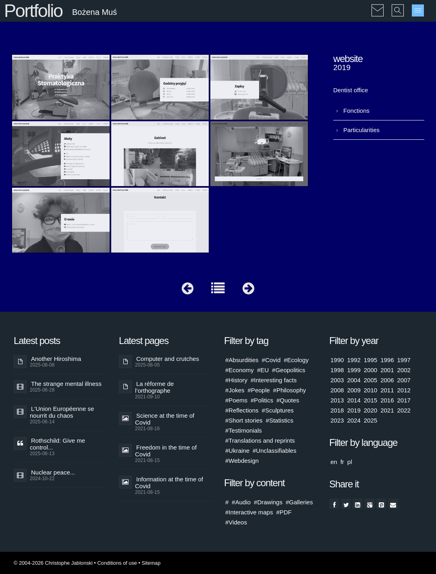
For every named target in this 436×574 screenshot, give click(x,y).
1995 (370, 359)
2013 (337, 400)
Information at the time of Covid (169, 482)
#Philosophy (289, 390)
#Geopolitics (288, 370)
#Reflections (242, 410)
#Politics (262, 400)
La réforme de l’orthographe (154, 387)
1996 (387, 359)
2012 (404, 390)
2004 (353, 380)
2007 (404, 380)
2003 (337, 380)
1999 (353, 370)
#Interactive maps (249, 512)
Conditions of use (117, 563)
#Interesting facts (274, 380)
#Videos (236, 522)
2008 (337, 390)
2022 (404, 410)
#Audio (241, 502)
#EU (263, 370)
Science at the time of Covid (164, 419)
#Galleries (299, 502)
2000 (370, 370)
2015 (370, 400)
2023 (337, 420)
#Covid (271, 359)
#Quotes (287, 400)
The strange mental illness (66, 383)
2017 (404, 400)
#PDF (283, 512)
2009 (353, 390)
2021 (387, 410)
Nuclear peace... (53, 472)
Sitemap (150, 563)
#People (259, 390)
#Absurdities (242, 359)
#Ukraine (237, 450)
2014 (353, 400)
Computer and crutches (167, 358)
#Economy (239, 370)
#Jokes (235, 390)
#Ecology (296, 359)
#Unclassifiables (274, 450)
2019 (353, 410)
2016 (387, 400)
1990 (337, 359)
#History (236, 380)
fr (342, 461)
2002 (404, 370)
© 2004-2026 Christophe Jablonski (53, 563)
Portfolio (33, 10)
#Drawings (268, 502)
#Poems (236, 400)
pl (349, 461)
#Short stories (244, 420)
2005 (370, 380)
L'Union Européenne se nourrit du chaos (62, 412)
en (333, 461)
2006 (387, 380)
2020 (370, 410)
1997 (404, 359)
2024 (353, 420)
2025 (370, 420)
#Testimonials (243, 430)
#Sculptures (278, 410)
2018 (337, 410)
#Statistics (279, 420)
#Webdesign (242, 460)
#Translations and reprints (260, 440)
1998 (337, 370)
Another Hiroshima (56, 358)
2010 (370, 390)
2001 (387, 370)
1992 (353, 359)
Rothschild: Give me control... (57, 444)
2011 (387, 390)
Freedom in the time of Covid (166, 451)
